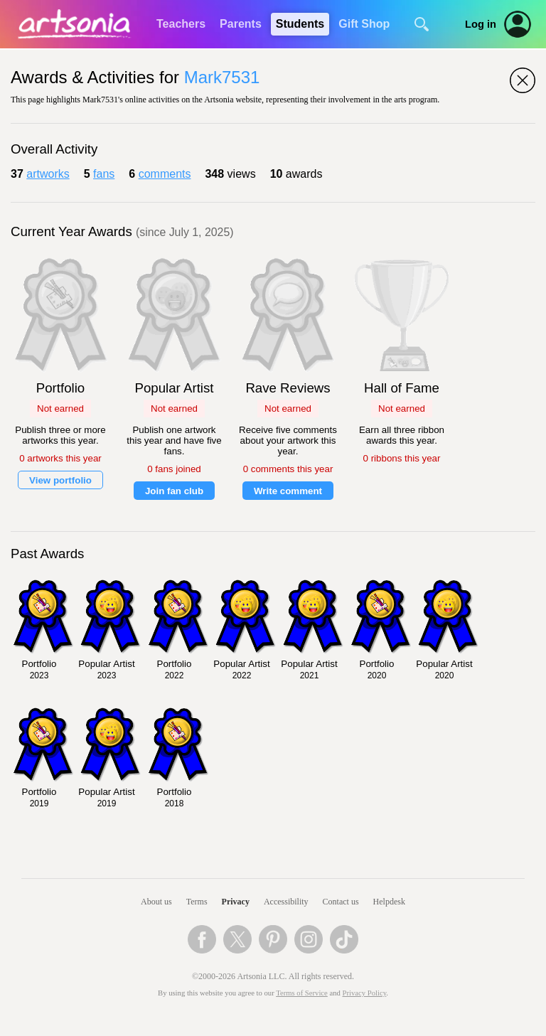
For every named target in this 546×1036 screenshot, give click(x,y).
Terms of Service (302, 993)
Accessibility (286, 902)
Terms (197, 902)
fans (103, 174)
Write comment (288, 491)
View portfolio (60, 480)
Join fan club (174, 491)
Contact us (341, 902)
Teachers (180, 24)
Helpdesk (389, 902)
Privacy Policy (365, 993)
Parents (241, 24)
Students (300, 24)
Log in (480, 24)
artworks (47, 174)
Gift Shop (364, 24)
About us (156, 902)
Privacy (236, 902)
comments (165, 174)
